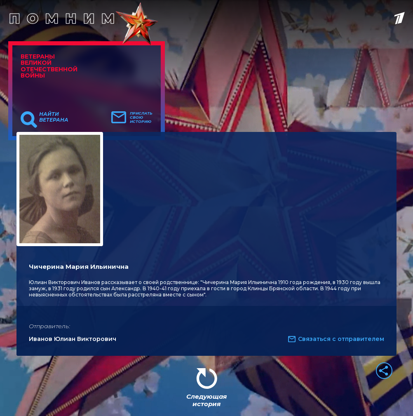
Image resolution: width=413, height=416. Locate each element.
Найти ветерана (53, 117)
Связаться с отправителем (341, 339)
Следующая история (206, 400)
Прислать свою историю (141, 117)
